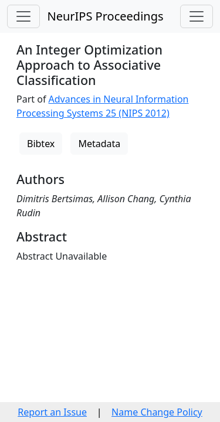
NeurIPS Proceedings (105, 16)
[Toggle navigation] (23, 16)
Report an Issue (52, 412)
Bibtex (41, 143)
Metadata (99, 143)
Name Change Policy (156, 412)
